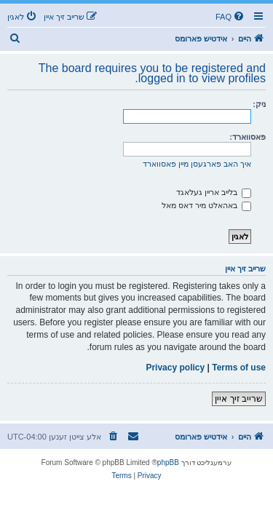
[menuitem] (230, 16)
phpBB (168, 462)
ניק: (259, 104)
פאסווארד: (247, 136)
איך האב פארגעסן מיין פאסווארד (197, 163)
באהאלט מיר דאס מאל (206, 205)
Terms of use (239, 367)
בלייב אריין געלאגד (213, 192)
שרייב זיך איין (239, 399)
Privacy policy (175, 367)
